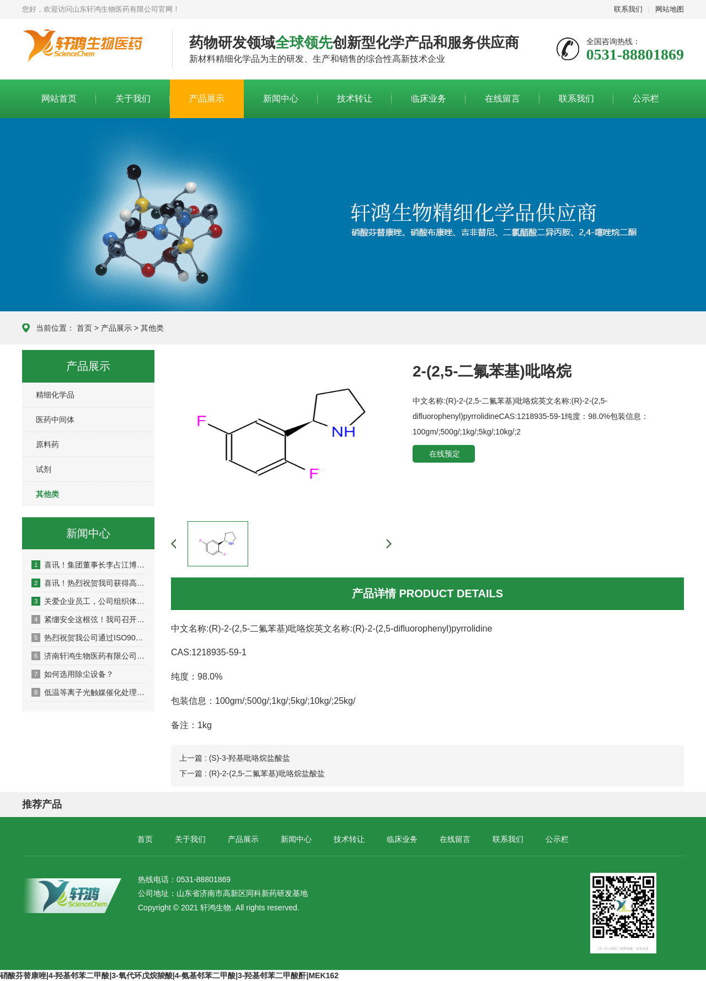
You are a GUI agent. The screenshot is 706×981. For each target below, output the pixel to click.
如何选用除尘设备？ (72, 674)
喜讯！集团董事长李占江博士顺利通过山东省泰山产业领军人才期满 (88, 564)
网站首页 (59, 98)
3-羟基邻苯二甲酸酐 (272, 975)
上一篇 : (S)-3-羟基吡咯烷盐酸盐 (234, 758)
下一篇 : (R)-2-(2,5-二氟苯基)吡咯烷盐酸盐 (252, 773)
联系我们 (628, 9)
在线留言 (502, 98)
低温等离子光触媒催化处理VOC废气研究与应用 (88, 692)
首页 (84, 328)
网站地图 (669, 9)
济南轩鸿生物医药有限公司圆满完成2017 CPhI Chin (88, 655)
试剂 (43, 469)
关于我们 (133, 98)
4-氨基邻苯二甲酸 (205, 975)
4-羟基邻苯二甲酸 (79, 975)
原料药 (47, 444)
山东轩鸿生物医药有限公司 (89, 49)
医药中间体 (55, 419)
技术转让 (354, 98)
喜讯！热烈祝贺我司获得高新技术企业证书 (88, 583)
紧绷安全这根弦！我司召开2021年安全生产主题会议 (88, 619)
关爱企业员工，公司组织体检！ (88, 601)
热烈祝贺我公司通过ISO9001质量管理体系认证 (88, 637)
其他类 (152, 328)
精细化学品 (55, 394)
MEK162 (323, 975)
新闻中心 (280, 98)
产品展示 (206, 98)
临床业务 (428, 98)
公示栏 (646, 98)
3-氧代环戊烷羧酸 (141, 975)
